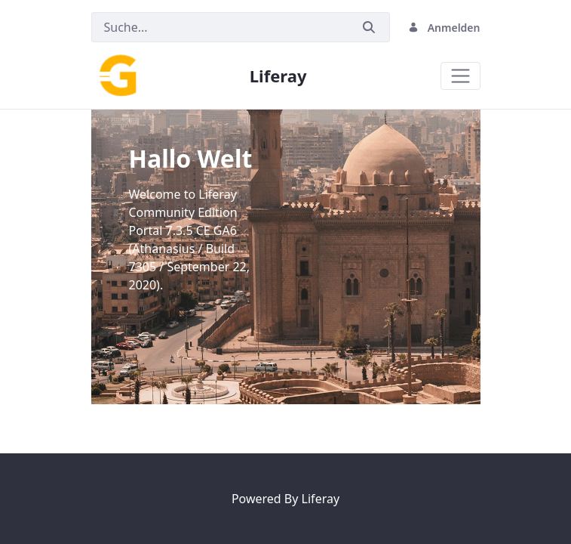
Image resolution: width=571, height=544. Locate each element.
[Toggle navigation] (460, 76)
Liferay (320, 498)
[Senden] (369, 28)
